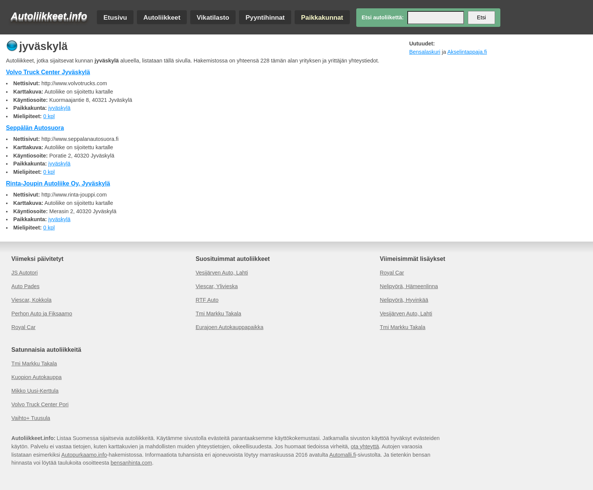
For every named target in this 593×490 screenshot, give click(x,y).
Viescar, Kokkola (31, 300)
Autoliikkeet (161, 17)
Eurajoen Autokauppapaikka (229, 327)
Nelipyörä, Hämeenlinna (409, 286)
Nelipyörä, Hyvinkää (404, 300)
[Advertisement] (492, 113)
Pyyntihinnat (265, 17)
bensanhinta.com (131, 463)
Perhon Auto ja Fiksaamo (41, 314)
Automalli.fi (342, 455)
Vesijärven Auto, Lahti (222, 273)
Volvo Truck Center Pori (39, 404)
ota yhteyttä (365, 446)
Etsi (481, 17)
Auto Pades (25, 286)
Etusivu (115, 17)
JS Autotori (24, 273)
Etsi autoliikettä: (383, 17)
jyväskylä (59, 108)
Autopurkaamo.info (84, 455)
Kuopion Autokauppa (36, 377)
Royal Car (23, 327)
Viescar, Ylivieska (217, 286)
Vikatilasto (213, 17)
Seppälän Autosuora (35, 128)
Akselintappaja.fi (467, 52)
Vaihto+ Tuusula (30, 418)
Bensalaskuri (424, 52)
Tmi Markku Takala (218, 314)
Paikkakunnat (322, 17)
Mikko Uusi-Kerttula (35, 391)
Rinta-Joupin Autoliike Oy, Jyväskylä (58, 183)
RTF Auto (207, 300)
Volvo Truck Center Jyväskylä (48, 72)
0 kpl (48, 116)
